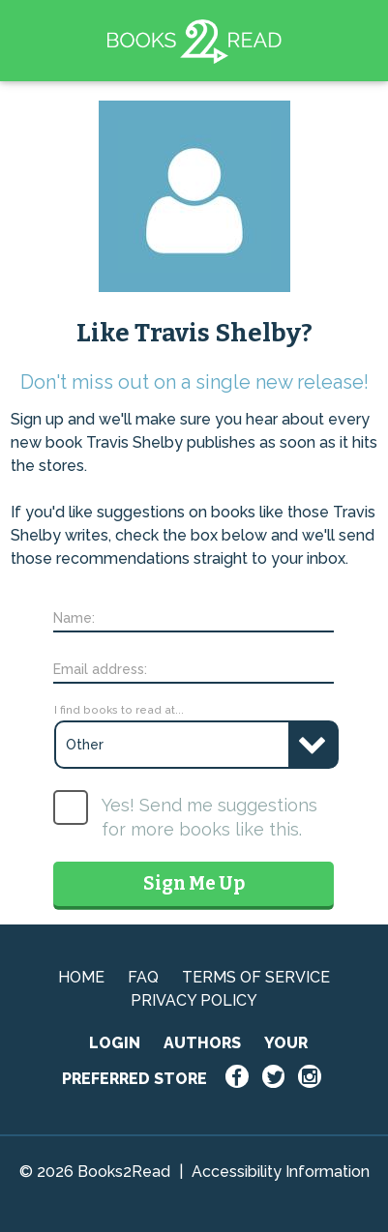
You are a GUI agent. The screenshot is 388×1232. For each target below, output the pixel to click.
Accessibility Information (281, 1171)
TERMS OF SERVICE (256, 977)
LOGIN (114, 1043)
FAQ (143, 977)
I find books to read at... (119, 710)
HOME (81, 977)
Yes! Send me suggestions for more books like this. (209, 817)
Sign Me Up (194, 883)
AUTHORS (202, 1043)
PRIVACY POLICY (194, 1000)
